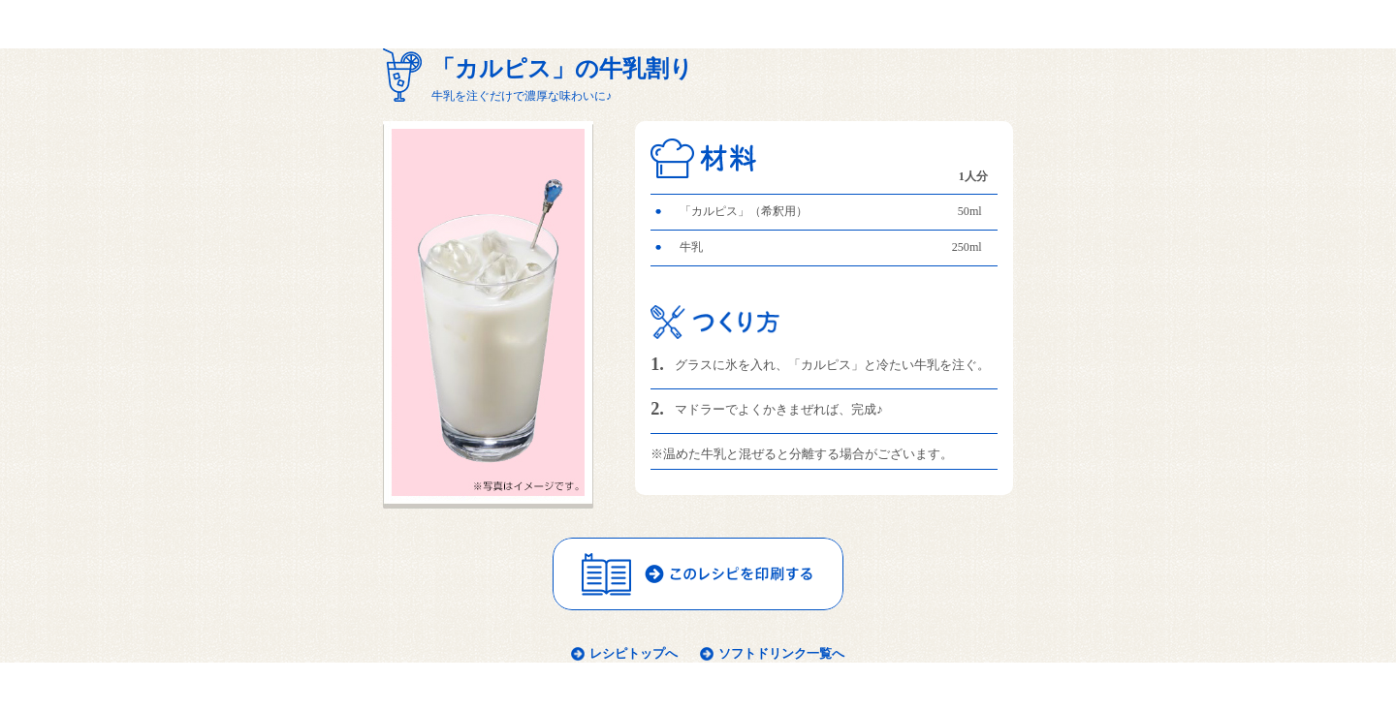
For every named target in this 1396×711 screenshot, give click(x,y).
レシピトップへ (633, 653)
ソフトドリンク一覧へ (781, 653)
